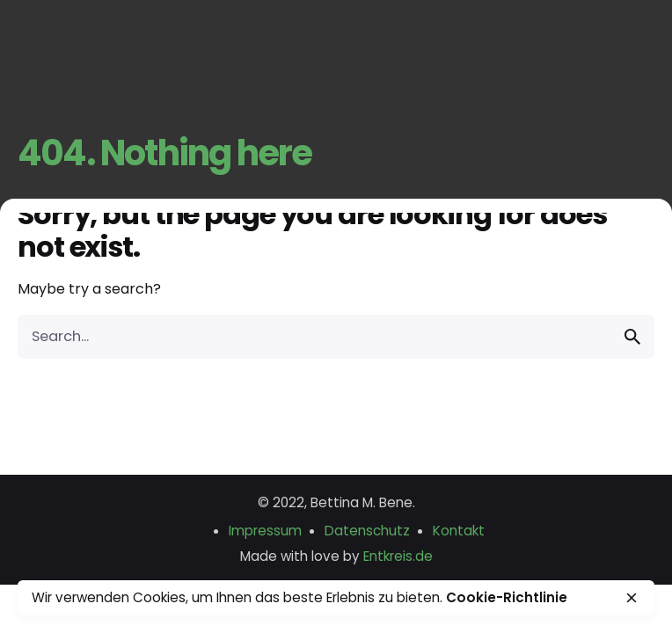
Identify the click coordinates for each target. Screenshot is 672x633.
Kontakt (459, 530)
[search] (632, 337)
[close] (631, 598)
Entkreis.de (398, 556)
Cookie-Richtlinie (506, 597)
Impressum (265, 530)
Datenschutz (367, 530)
